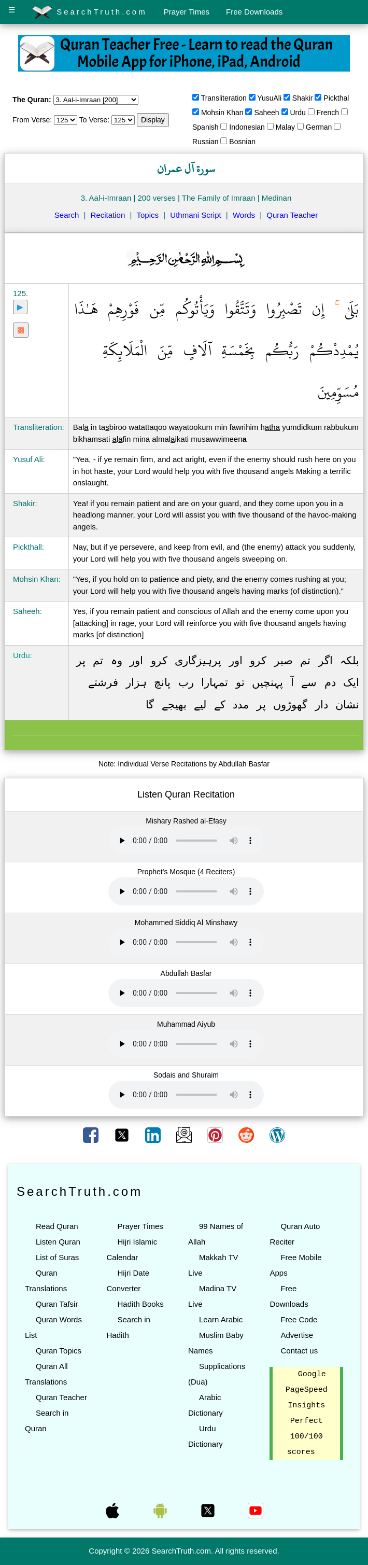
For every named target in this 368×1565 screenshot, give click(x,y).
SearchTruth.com (89, 12)
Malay (285, 127)
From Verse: (32, 120)
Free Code (298, 1319)
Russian (205, 141)
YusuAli (269, 98)
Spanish (205, 127)
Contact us (299, 1350)
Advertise (296, 1335)
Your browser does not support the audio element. (186, 841)
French (328, 112)
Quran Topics (58, 1350)
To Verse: (94, 120)
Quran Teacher (292, 215)
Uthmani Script (195, 215)
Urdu (297, 112)
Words (244, 215)
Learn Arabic (221, 1319)
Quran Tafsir (57, 1303)
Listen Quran (58, 1241)
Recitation (108, 215)
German (319, 127)
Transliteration (224, 98)
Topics (148, 215)
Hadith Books (140, 1303)
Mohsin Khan (222, 112)
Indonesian (247, 127)
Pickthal (336, 98)
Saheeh (266, 112)
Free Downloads (254, 11)
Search (66, 215)
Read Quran (57, 1226)
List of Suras (57, 1257)
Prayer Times (186, 11)
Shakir (302, 98)
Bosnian (242, 141)
